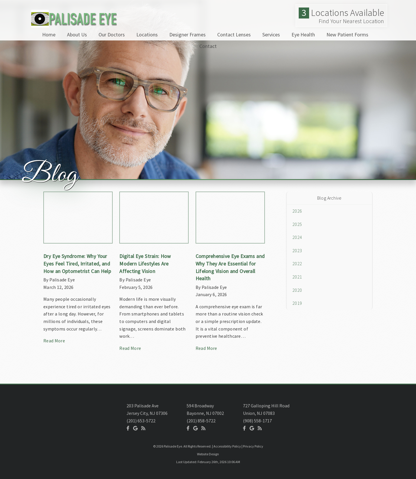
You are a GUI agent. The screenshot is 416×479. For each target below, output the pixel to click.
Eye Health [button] (303, 34)
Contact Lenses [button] (234, 34)
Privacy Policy (253, 446)
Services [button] (271, 34)
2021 (297, 277)
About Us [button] (77, 34)
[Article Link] (78, 270)
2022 (297, 263)
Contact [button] (208, 46)
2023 (297, 250)
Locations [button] (147, 34)
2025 (297, 224)
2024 (297, 237)
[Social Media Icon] (128, 428)
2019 (297, 303)
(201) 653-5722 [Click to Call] (141, 421)
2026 (297, 211)
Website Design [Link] (208, 454)
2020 (297, 290)
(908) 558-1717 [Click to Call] (257, 421)
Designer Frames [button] (187, 34)
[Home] (73, 24)
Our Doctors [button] (112, 34)
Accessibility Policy (227, 446)
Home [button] (48, 34)
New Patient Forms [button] (347, 34)
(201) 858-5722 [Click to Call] (201, 421)
